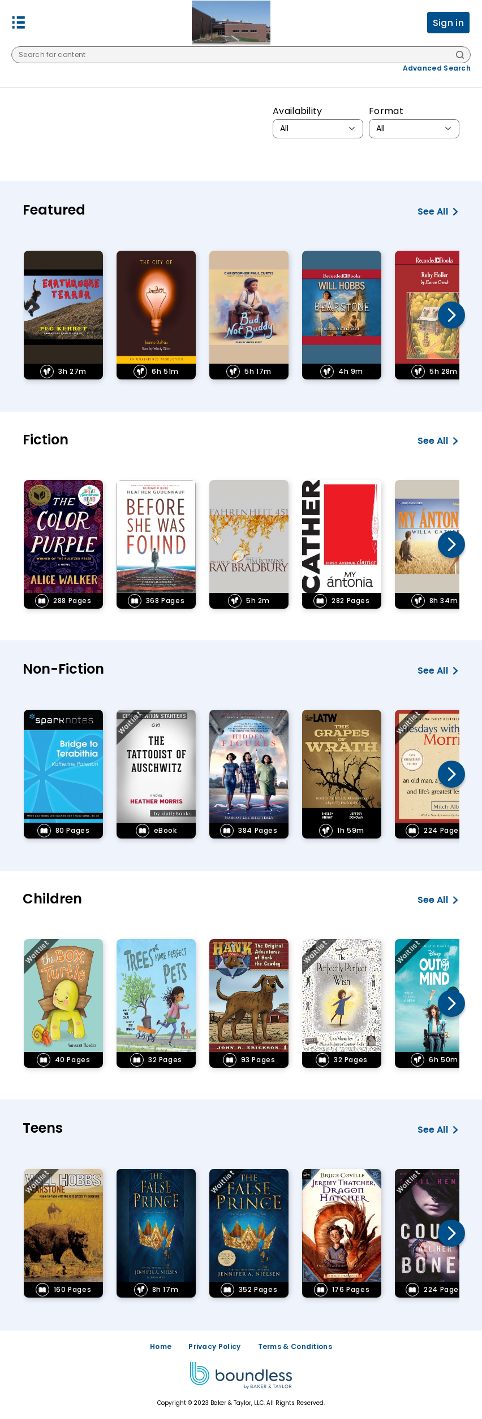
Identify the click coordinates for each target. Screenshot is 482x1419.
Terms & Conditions (295, 1346)
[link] (63, 315)
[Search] (460, 55)
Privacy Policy (214, 1346)
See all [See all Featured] (438, 212)
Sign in (448, 22)
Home (160, 1346)
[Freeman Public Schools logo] (231, 23)
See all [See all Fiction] (438, 441)
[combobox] (318, 128)
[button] (18, 22)
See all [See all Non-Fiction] (438, 671)
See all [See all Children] (438, 900)
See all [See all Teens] (438, 1130)
